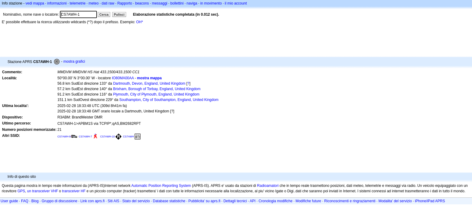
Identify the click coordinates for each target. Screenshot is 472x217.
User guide (9, 201)
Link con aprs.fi (92, 201)
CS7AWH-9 (64, 136)
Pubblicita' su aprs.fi (204, 201)
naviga (192, 3)
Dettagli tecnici (235, 201)
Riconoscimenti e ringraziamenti (349, 201)
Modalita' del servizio (395, 201)
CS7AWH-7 (85, 136)
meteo (93, 3)
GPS (21, 191)
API (253, 201)
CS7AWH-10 (107, 136)
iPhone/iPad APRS (430, 201)
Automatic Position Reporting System (161, 186)
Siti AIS (114, 201)
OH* (139, 22)
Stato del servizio (136, 201)
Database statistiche (169, 201)
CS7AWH (128, 136)
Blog (35, 201)
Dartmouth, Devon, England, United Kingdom (149, 83)
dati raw (108, 3)
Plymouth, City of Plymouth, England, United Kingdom (156, 94)
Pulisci (119, 14)
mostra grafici (74, 61)
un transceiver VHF (42, 191)
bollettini (177, 3)
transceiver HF (73, 191)
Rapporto (124, 3)
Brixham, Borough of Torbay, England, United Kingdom (156, 89)
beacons (142, 3)
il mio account (236, 3)
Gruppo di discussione (59, 201)
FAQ (24, 201)
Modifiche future (308, 201)
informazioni (57, 3)
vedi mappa (35, 3)
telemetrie (78, 3)
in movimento (211, 3)
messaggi (159, 3)
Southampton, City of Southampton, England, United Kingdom (169, 100)
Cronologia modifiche (276, 201)
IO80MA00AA (123, 78)
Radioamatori (267, 186)
